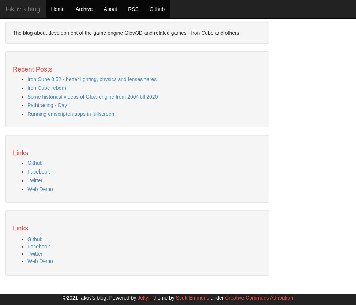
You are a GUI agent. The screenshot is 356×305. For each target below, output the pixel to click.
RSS (133, 9)
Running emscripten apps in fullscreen (70, 114)
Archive (84, 9)
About (110, 9)
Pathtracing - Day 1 (49, 105)
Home (58, 9)
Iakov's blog (22, 9)
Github (157, 9)
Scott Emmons (192, 298)
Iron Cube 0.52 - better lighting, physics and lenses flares (92, 79)
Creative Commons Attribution (259, 298)
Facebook (38, 172)
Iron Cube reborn (46, 88)
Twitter (34, 180)
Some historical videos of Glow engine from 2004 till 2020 (92, 97)
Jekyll (144, 298)
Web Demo (40, 189)
